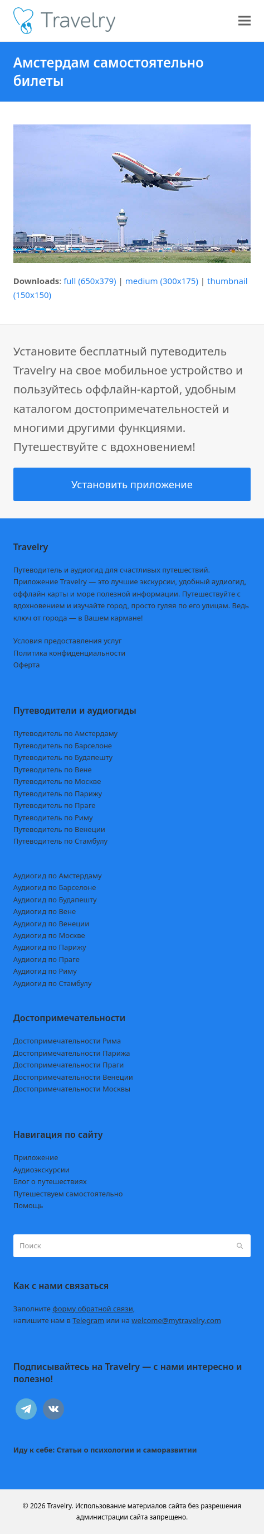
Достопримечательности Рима (67, 1041)
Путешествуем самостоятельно (68, 1194)
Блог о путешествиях (50, 1181)
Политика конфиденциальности (69, 653)
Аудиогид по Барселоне (54, 887)
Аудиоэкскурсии (41, 1170)
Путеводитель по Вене (52, 769)
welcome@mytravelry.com (176, 1320)
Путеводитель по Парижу (57, 793)
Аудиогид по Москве (49, 935)
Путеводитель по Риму (53, 817)
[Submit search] (240, 1245)
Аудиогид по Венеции (51, 924)
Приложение (35, 1157)
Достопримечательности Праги (68, 1065)
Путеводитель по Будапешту (63, 757)
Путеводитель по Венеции (59, 829)
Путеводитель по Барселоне (62, 745)
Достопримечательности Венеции (73, 1077)
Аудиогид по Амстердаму (57, 876)
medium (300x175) (161, 280)
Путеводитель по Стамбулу (60, 841)
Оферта (26, 665)
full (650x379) (89, 280)
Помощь (28, 1205)
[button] (244, 21)
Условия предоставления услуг (67, 641)
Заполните (74, 1309)
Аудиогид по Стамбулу (52, 983)
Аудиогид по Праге (46, 959)
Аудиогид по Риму (45, 971)
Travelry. (60, 1506)
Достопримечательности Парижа (71, 1053)
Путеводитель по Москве (57, 781)
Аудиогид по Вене (44, 911)
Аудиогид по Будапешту (55, 900)
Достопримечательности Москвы (71, 1089)
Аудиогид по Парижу (49, 947)
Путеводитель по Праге (54, 805)
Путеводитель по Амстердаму (65, 733)
